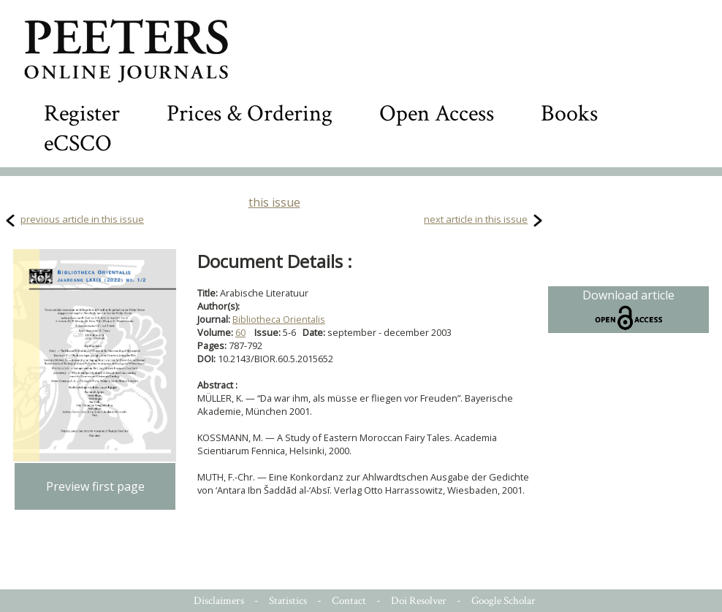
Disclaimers (219, 601)
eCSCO (78, 143)
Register (82, 114)
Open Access (436, 114)
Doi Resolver (418, 601)
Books (569, 114)
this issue (274, 202)
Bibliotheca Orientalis (278, 319)
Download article (628, 309)
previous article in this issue (82, 219)
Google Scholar (503, 601)
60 (240, 332)
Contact (349, 601)
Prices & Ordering (249, 114)
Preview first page (95, 486)
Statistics (288, 601)
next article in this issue (476, 219)
